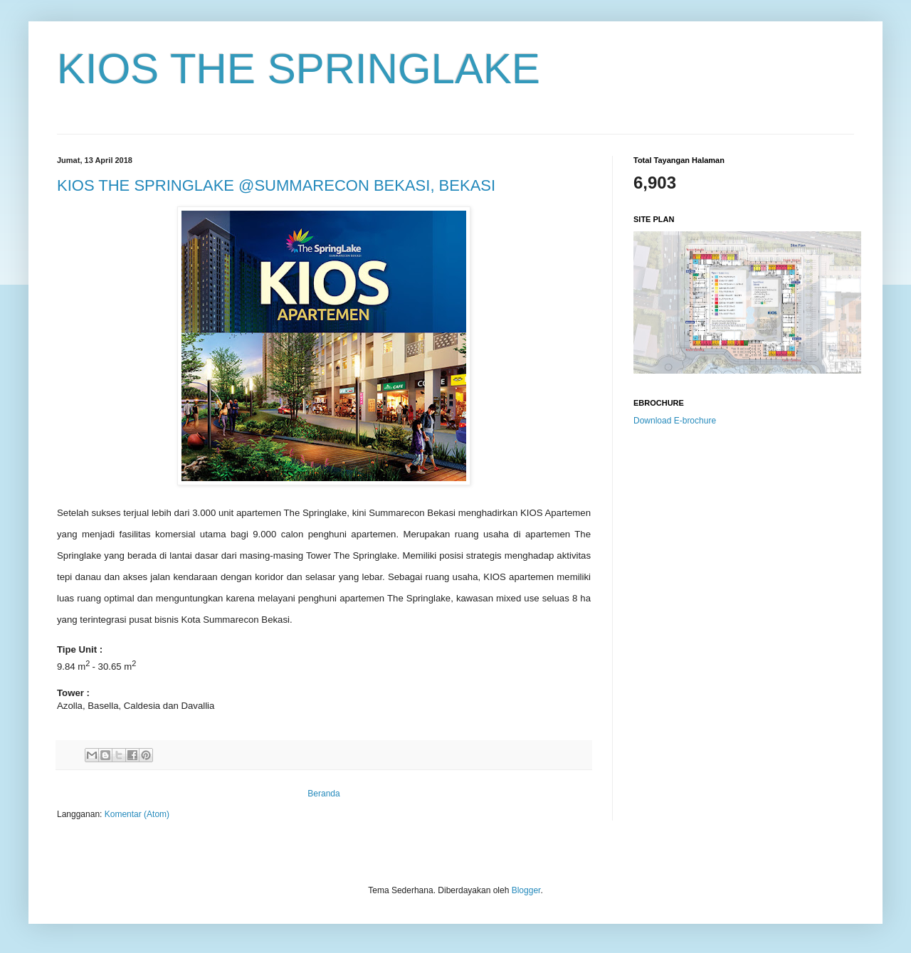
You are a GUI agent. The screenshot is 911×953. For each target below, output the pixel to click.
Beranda (323, 794)
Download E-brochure (674, 421)
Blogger (526, 890)
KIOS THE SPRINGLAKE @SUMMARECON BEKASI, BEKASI (276, 185)
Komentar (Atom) (137, 814)
